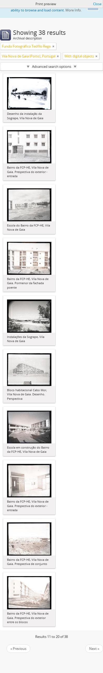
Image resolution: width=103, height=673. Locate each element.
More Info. (73, 10)
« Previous (18, 648)
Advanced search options (51, 66)
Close (97, 4)
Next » (94, 648)
